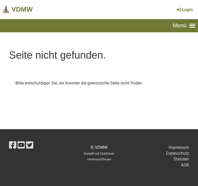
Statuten (181, 159)
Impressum (179, 147)
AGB (185, 164)
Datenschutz (177, 153)
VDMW (22, 9)
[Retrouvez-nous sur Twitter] (29, 145)
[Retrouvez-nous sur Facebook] (12, 145)
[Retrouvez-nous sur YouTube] (21, 145)
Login (184, 9)
